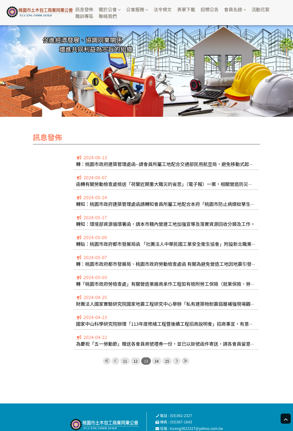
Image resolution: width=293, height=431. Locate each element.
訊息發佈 (86, 9)
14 (157, 361)
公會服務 (138, 9)
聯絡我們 (110, 16)
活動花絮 (264, 9)
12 (135, 361)
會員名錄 (237, 9)
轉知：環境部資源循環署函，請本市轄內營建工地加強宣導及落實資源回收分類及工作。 (165, 224)
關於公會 (110, 9)
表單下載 (189, 9)
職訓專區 (86, 16)
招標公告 (213, 9)
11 (125, 361)
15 (167, 361)
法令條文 (165, 9)
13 (146, 361)
